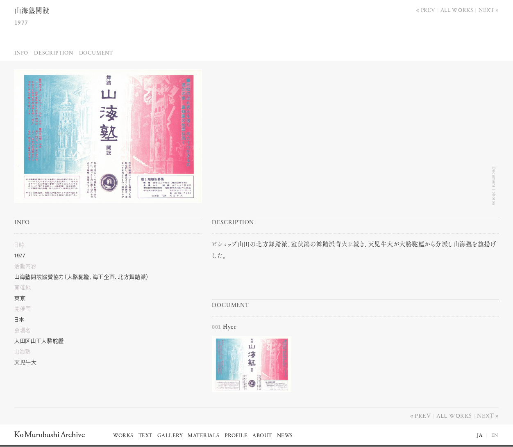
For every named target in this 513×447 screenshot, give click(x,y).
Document (96, 53)
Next (487, 9)
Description (53, 53)
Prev (428, 9)
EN (495, 435)
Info (21, 53)
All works (456, 9)
